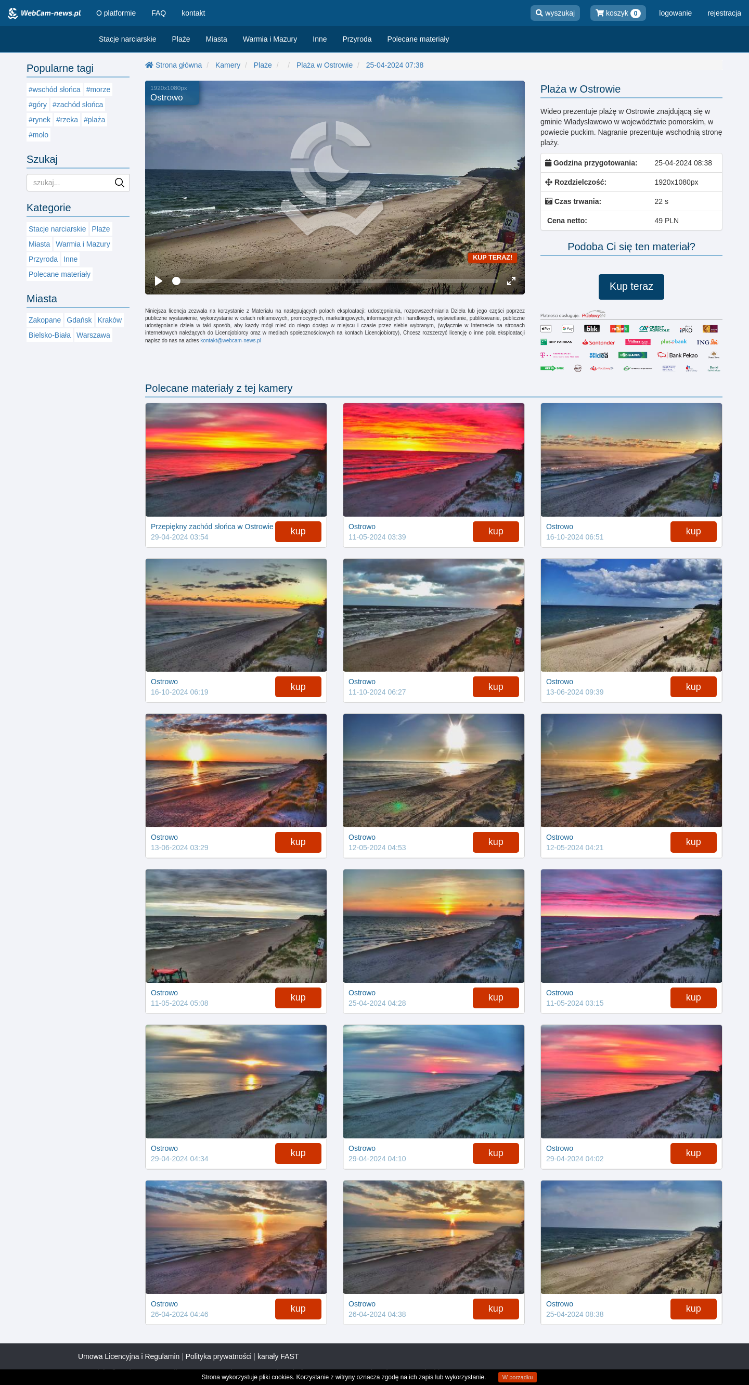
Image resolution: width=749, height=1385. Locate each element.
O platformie (116, 13)
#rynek (39, 120)
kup (298, 531)
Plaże (181, 39)
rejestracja (724, 13)
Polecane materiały (418, 39)
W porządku (517, 1377)
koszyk (618, 13)
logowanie (675, 13)
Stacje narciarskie (128, 39)
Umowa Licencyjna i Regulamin (128, 1356)
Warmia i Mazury (270, 39)
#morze (98, 89)
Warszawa (93, 335)
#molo (38, 135)
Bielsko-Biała (50, 335)
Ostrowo (166, 97)
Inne (320, 39)
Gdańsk (79, 320)
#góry (38, 104)
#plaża (94, 120)
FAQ (158, 13)
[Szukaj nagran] (78, 182)
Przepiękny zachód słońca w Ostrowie (212, 526)
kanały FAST (278, 1356)
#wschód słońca (55, 89)
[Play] (158, 281)
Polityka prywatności (219, 1356)
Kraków (110, 320)
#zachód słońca (78, 104)
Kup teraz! (492, 257)
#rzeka (67, 120)
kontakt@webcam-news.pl (230, 340)
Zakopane (45, 320)
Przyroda (357, 39)
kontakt (193, 13)
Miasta (216, 39)
